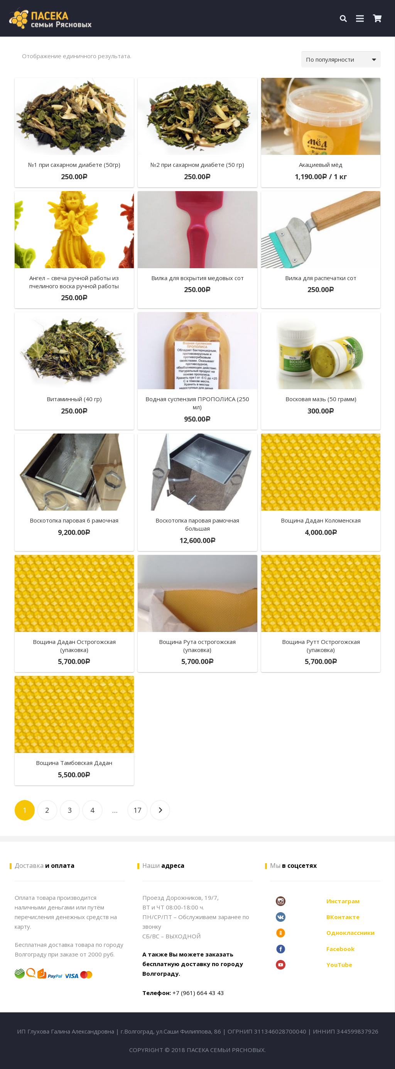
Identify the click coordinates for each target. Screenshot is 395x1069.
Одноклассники (350, 932)
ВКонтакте (343, 917)
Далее (160, 810)
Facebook (340, 949)
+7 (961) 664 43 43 (198, 993)
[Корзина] (377, 18)
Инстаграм (343, 901)
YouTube (339, 964)
